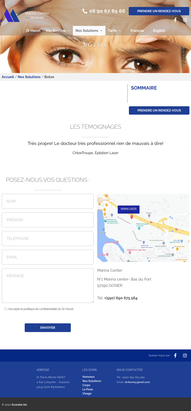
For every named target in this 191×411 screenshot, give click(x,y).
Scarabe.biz (19, 404)
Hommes (88, 376)
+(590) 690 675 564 (121, 298)
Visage (86, 393)
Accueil (8, 77)
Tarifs (114, 31)
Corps (86, 385)
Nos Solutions (89, 31)
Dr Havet (33, 31)
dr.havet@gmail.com (137, 382)
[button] (103, 11)
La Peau (87, 389)
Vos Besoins (58, 31)
